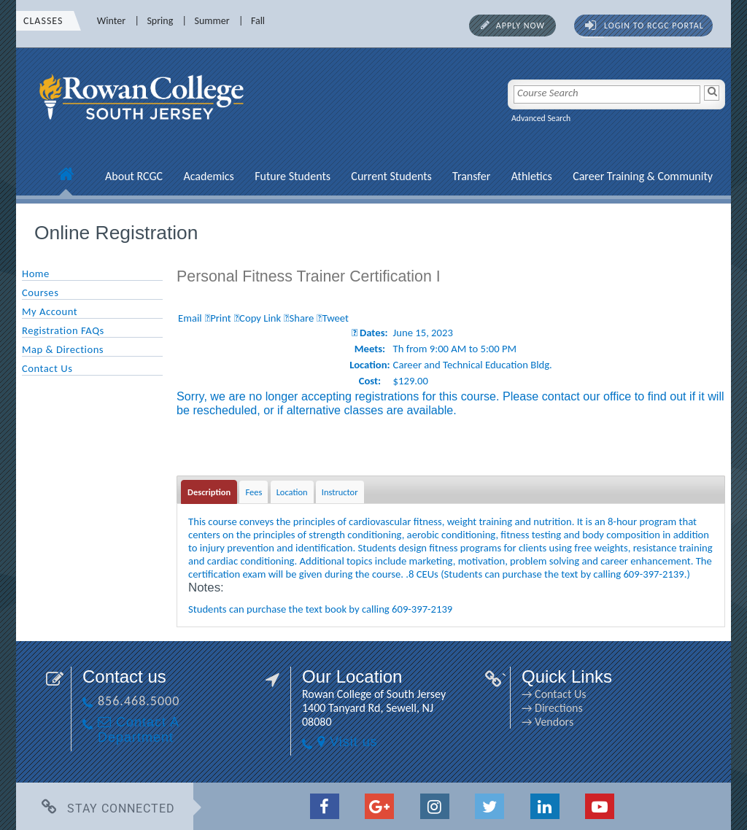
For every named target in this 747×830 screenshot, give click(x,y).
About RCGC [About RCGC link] (134, 176)
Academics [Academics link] (208, 176)
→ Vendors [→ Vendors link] (547, 722)
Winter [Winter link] (111, 21)
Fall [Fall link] (258, 21)
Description (209, 491)
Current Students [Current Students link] (391, 176)
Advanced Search (540, 118)
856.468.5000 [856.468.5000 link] (138, 701)
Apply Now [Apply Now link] (520, 25)
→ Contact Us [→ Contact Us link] (554, 694)
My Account (49, 311)
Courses (40, 292)
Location (292, 491)
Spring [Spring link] (160, 21)
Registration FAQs (63, 330)
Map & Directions (63, 349)
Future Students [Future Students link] (292, 176)
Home (36, 273)
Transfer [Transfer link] (471, 176)
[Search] (711, 93)
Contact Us (47, 368)
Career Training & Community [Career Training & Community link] (643, 176)
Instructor (340, 491)
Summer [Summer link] (212, 21)
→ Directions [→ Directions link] (552, 708)
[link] (143, 127)
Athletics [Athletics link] (531, 176)
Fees (253, 491)
